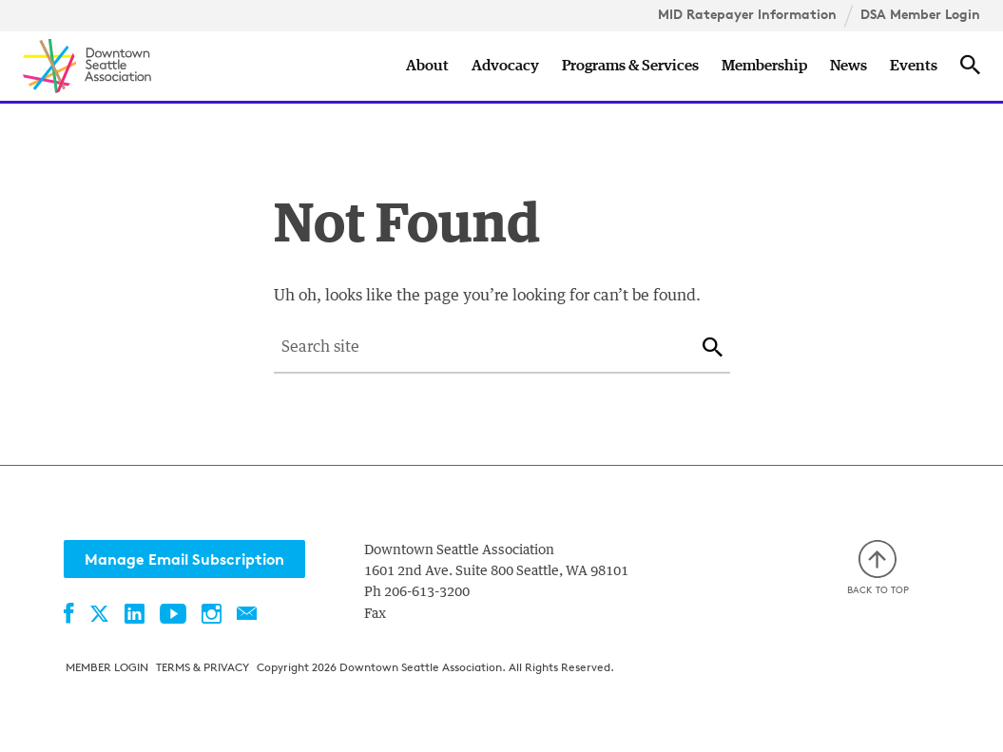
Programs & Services (630, 65)
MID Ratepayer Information (747, 14)
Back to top (878, 568)
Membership (764, 65)
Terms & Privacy (202, 667)
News (848, 65)
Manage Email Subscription (184, 559)
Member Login (107, 667)
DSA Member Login (920, 14)
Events (913, 65)
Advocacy (505, 65)
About (427, 65)
